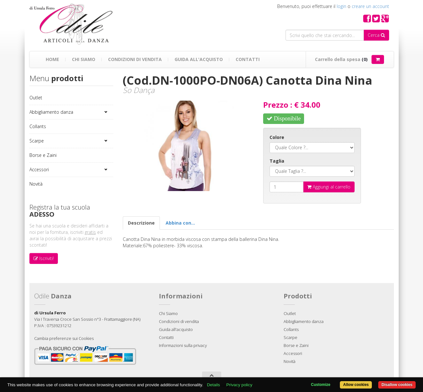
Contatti (248, 59)
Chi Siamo (83, 59)
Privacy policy (239, 384)
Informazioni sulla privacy (183, 345)
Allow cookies (356, 384)
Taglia (277, 161)
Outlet (35, 98)
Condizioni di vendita (135, 59)
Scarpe (36, 141)
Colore (277, 137)
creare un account (370, 6)
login (341, 6)
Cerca (376, 35)
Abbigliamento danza (51, 112)
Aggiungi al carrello (328, 187)
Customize (321, 384)
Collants (37, 126)
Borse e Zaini (43, 155)
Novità (36, 184)
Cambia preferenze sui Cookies (64, 338)
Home (52, 59)
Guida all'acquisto (199, 59)
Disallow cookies (396, 384)
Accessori (39, 169)
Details (213, 384)
